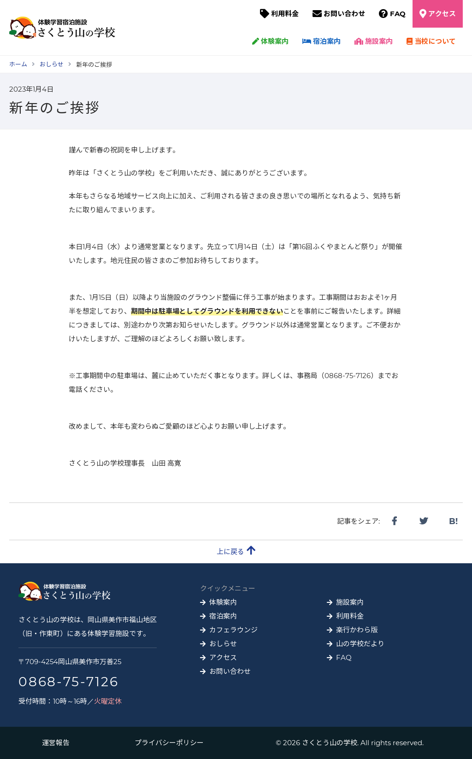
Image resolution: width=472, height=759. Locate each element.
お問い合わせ (344, 13)
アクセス (442, 13)
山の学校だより (360, 643)
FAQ (398, 13)
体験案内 (270, 41)
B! (453, 521)
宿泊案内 (321, 41)
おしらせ (223, 643)
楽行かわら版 (357, 629)
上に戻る (236, 550)
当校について (431, 41)
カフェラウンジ (233, 629)
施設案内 (373, 41)
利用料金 (285, 13)
